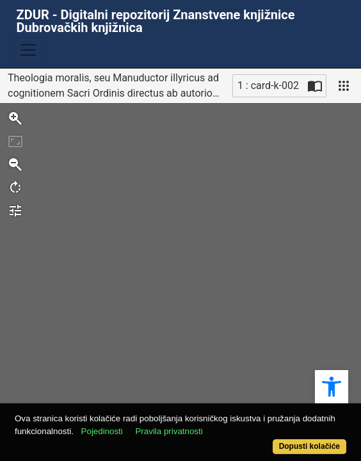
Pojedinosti (102, 431)
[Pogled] (343, 85)
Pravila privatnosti (168, 431)
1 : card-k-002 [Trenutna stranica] (268, 85)
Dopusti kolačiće (309, 446)
